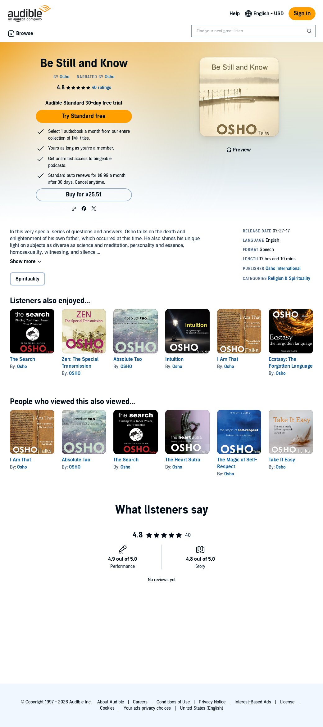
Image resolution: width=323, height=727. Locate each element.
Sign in (302, 13)
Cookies (107, 708)
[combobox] (253, 31)
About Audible (110, 702)
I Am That (227, 359)
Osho (22, 366)
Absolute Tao (127, 359)
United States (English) (201, 708)
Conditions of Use (173, 702)
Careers (140, 702)
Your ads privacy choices (147, 708)
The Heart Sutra (182, 460)
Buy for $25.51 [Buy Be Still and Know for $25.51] (84, 194)
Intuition (174, 359)
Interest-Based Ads (252, 702)
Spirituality (27, 279)
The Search (22, 359)
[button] (73, 208)
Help (235, 14)
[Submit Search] (310, 31)
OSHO (74, 373)
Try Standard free (84, 116)
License (287, 702)
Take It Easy (282, 460)
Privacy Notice (212, 702)
